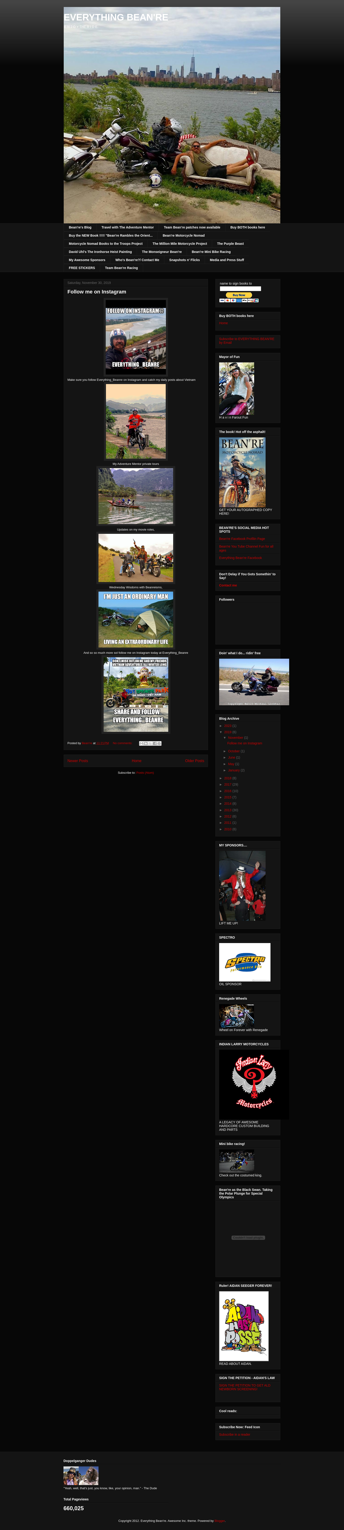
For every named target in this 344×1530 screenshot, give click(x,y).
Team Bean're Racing (121, 268)
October (234, 751)
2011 (228, 823)
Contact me (228, 585)
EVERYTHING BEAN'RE (116, 17)
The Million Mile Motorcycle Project (180, 243)
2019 (228, 732)
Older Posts (194, 761)
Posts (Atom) (145, 772)
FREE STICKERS (82, 268)
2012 (228, 816)
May (231, 764)
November (236, 737)
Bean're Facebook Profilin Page (242, 539)
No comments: (123, 743)
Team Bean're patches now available (192, 227)
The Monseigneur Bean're (162, 252)
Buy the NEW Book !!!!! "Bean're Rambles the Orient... (111, 235)
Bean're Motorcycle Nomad (184, 235)
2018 (228, 778)
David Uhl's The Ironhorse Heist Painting (100, 252)
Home (137, 761)
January (234, 770)
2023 (228, 726)
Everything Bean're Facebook (240, 558)
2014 (228, 803)
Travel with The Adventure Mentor (128, 227)
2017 (228, 784)
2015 (228, 797)
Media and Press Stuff (227, 260)
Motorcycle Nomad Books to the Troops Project (106, 243)
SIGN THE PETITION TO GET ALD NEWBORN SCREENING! (244, 1387)
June (232, 757)
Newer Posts (77, 761)
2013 (228, 810)
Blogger (219, 1521)
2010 (228, 829)
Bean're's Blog (80, 227)
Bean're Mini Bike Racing (211, 252)
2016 (228, 791)
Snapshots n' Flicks (184, 260)
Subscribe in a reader (234, 1434)
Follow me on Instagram (96, 292)
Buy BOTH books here (247, 227)
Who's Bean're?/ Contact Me (137, 260)
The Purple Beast (230, 243)
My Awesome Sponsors (87, 260)
